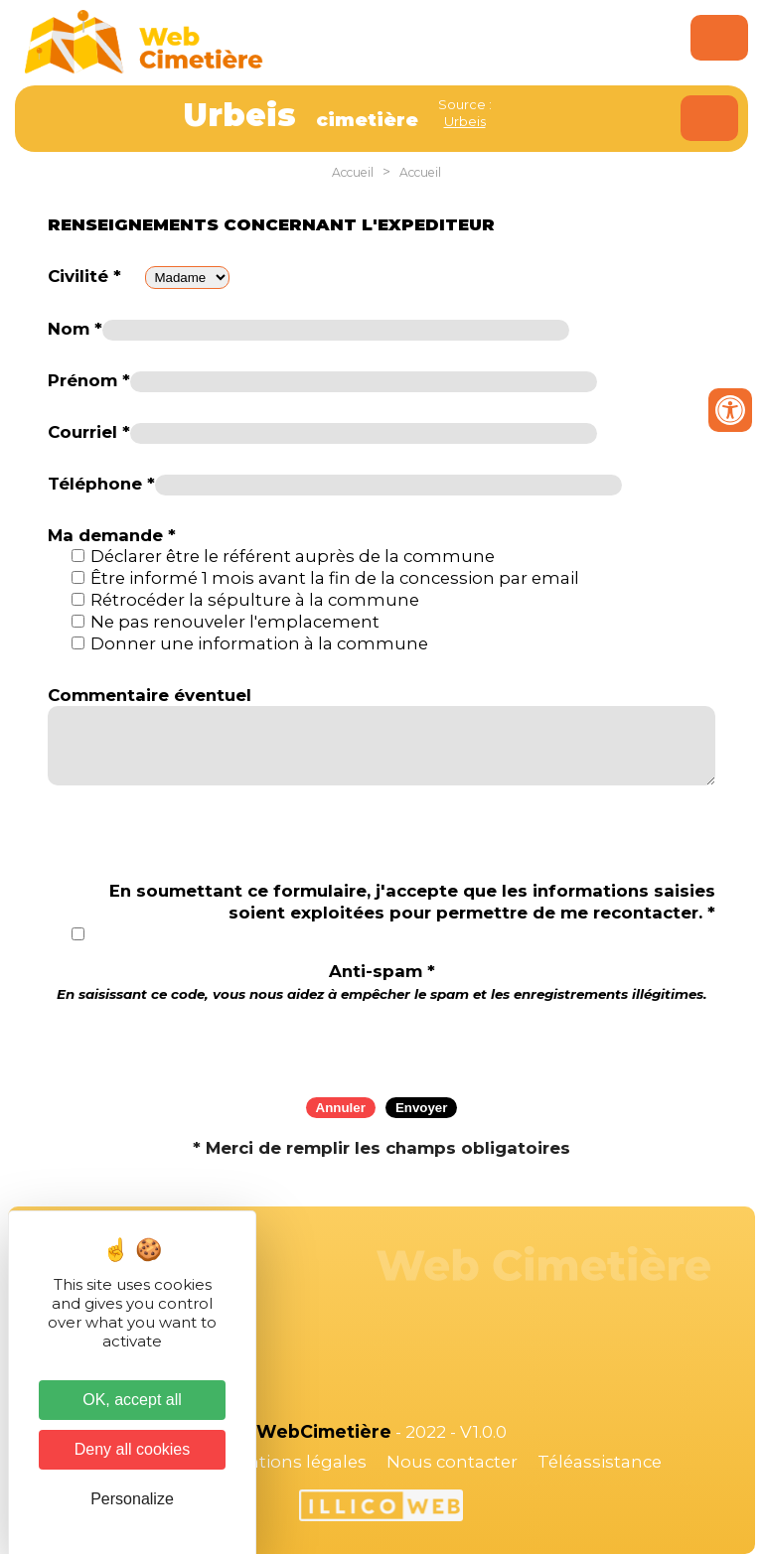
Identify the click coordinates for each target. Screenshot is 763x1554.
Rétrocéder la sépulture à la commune (254, 600)
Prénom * (89, 380)
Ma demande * (112, 535)
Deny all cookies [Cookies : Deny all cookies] (133, 1449)
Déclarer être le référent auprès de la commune (292, 556)
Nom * (75, 329)
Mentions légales (294, 1462)
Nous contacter (452, 1462)
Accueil (353, 172)
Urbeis (465, 121)
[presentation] (381, 1042)
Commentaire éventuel (149, 695)
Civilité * (84, 276)
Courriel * (89, 432)
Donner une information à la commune (259, 643)
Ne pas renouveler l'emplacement (235, 622)
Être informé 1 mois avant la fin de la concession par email (334, 578)
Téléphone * (101, 484)
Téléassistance (599, 1462)
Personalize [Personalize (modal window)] (132, 1498)
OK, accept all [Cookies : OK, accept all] (132, 1399)
